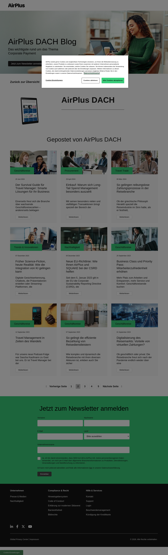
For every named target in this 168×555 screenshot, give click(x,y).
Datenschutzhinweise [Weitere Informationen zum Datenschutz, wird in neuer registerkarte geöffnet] (91, 73)
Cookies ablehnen (90, 80)
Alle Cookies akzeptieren (113, 80)
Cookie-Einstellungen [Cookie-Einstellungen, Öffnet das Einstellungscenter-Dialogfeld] (54, 80)
